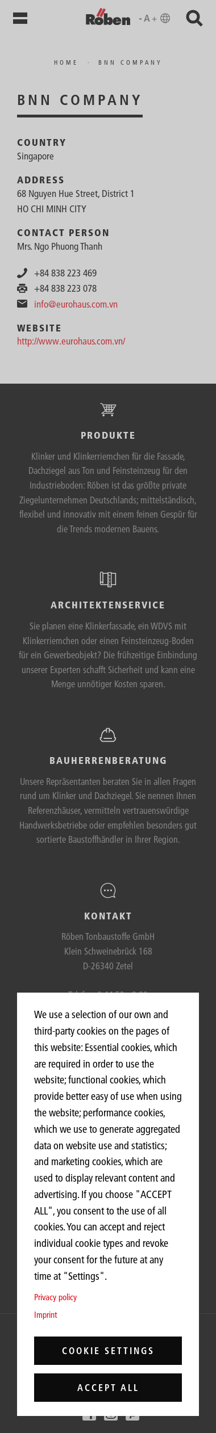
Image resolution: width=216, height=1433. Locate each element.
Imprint (45, 1314)
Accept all (108, 1387)
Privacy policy (55, 1297)
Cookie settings (108, 1350)
